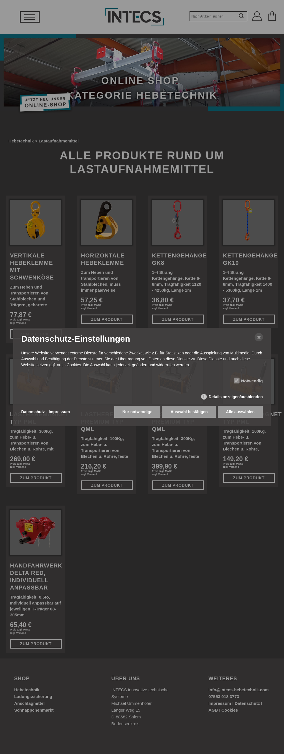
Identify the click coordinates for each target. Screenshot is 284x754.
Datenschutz (33, 412)
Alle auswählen (240, 412)
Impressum (59, 412)
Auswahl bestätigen (188, 412)
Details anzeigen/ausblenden (236, 397)
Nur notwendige (137, 412)
